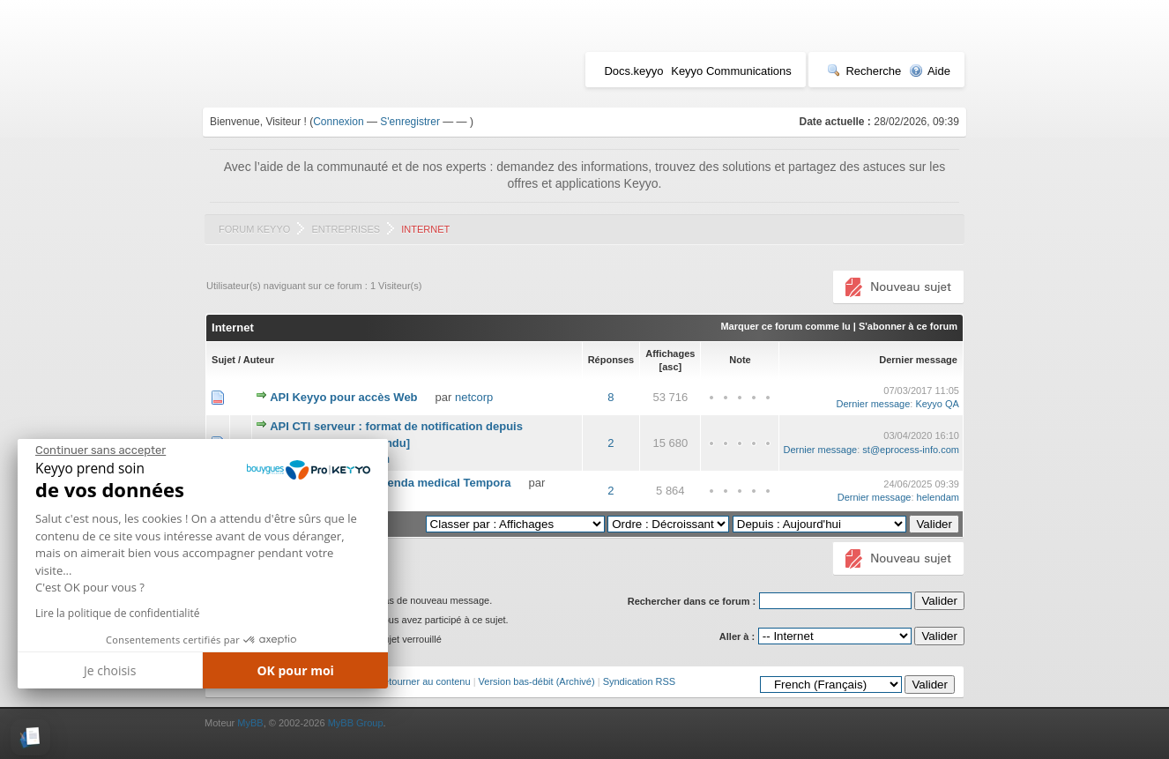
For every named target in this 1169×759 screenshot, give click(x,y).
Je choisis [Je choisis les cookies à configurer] (110, 670)
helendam (938, 497)
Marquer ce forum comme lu (785, 326)
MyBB (250, 723)
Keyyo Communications (731, 71)
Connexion (338, 121)
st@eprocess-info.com (910, 449)
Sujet (223, 359)
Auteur (258, 359)
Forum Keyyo (254, 229)
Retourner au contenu (423, 681)
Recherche (864, 71)
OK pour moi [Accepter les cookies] (295, 670)
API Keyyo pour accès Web (343, 397)
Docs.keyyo (633, 71)
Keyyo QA (937, 403)
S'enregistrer (410, 121)
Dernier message (918, 359)
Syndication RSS (639, 681)
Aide (929, 71)
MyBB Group (355, 723)
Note (739, 359)
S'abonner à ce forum (908, 326)
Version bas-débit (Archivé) (537, 681)
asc (670, 366)
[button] (30, 737)
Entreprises (345, 229)
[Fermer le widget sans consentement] (100, 450)
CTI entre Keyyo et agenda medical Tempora (391, 482)
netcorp (474, 397)
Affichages (670, 353)
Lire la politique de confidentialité (117, 613)
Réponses (611, 359)
